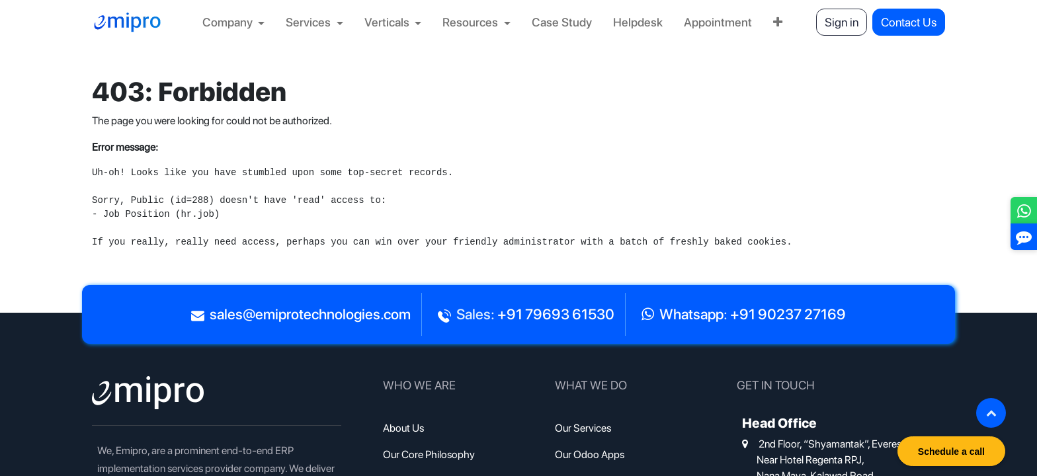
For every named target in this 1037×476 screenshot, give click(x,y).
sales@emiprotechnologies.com (310, 314)
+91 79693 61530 (555, 314)
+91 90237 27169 (788, 314)
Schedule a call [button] (951, 451)
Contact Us (908, 22)
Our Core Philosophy (429, 454)
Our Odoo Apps (589, 454)
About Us (403, 428)
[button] (991, 413)
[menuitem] (234, 22)
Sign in (841, 22)
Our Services (583, 428)
